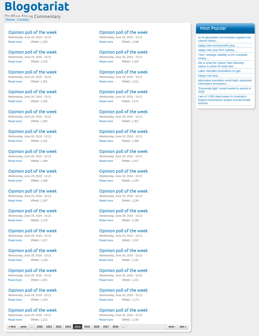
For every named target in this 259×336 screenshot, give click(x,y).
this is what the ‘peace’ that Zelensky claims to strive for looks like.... (221, 64)
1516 (96, 326)
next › (171, 326)
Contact (23, 19)
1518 (115, 326)
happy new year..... (210, 75)
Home (10, 19)
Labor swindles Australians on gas (219, 70)
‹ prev (23, 326)
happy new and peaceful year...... (219, 45)
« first (12, 326)
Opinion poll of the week (32, 32)
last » (183, 326)
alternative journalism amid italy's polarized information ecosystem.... (225, 82)
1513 (68, 326)
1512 (59, 326)
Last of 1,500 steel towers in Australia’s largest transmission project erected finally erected (224, 100)
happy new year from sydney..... (218, 50)
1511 (49, 326)
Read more (15, 41)
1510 (40, 326)
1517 (106, 326)
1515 (87, 326)
